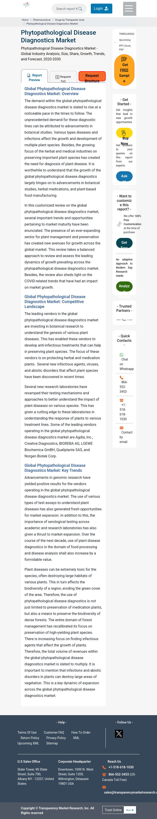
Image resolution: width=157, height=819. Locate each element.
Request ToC (63, 78)
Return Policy (30, 738)
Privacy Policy (56, 738)
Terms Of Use (27, 732)
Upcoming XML (28, 743)
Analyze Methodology (124, 288)
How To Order (81, 732)
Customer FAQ (54, 732)
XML (76, 738)
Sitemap (52, 743)
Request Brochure (92, 77)
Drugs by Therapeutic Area (69, 19)
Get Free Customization (124, 244)
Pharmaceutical (42, 19)
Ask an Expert (125, 177)
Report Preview (34, 77)
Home (25, 19)
